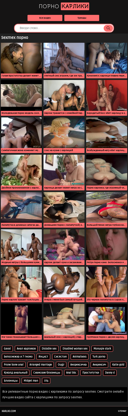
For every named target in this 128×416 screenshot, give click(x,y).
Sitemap (122, 411)
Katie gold (118, 364)
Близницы (11, 380)
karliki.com (9, 411)
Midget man (31, 380)
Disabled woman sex (75, 348)
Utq (46, 380)
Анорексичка (78, 364)
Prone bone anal (14, 364)
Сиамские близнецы (46, 372)
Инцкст (43, 356)
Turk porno (98, 356)
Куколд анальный (15, 372)
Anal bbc (71, 372)
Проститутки (90, 372)
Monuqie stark (102, 348)
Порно (64, 6)
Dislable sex (49, 348)
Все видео (45, 18)
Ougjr (61, 364)
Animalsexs (79, 356)
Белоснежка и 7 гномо (18, 356)
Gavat (7, 348)
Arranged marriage (41, 364)
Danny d (110, 372)
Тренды (82, 18)
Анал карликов (26, 348)
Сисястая (60, 356)
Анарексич (99, 364)
